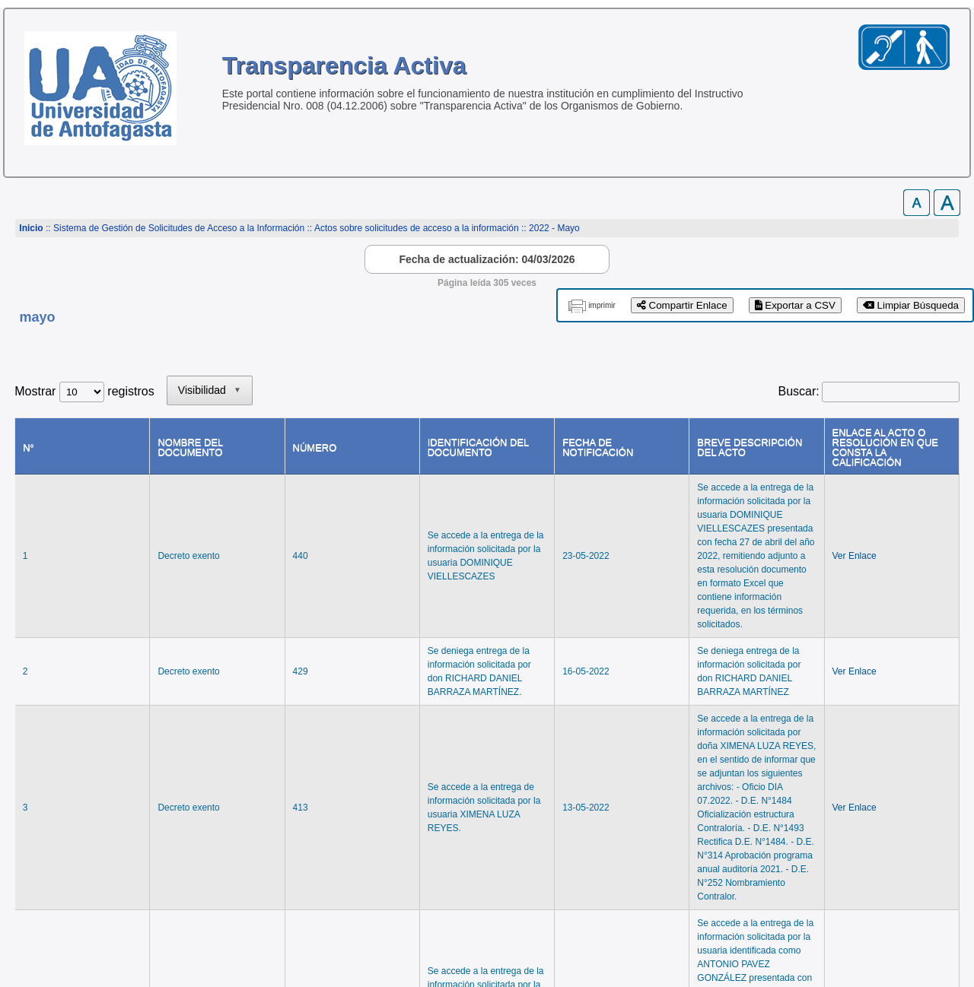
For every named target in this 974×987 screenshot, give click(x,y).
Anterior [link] (784, 766)
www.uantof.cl (53, 917)
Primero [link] (725, 766)
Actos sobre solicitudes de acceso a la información (416, 228)
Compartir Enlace (682, 305)
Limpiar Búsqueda (911, 305)
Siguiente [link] (875, 766)
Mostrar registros (84, 391)
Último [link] (934, 766)
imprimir (602, 305)
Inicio (31, 228)
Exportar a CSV (795, 305)
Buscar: (799, 391)
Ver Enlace (852, 508)
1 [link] (827, 766)
